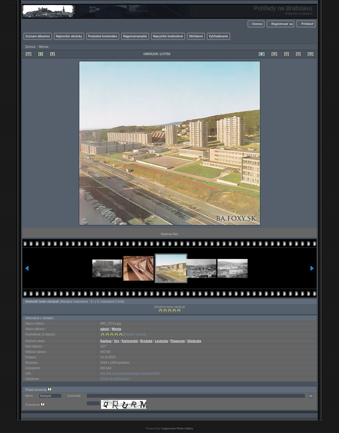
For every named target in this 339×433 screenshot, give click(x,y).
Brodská (146, 341)
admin (104, 329)
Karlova (106, 341)
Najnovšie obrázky (69, 36)
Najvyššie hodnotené (168, 36)
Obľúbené (196, 36)
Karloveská (130, 341)
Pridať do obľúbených (114, 379)
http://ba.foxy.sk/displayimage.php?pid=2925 (130, 373)
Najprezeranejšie (135, 36)
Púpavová (177, 341)
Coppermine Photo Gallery (177, 428)
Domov (257, 24)
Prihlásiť (307, 24)
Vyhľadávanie (218, 36)
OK (311, 395)
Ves (116, 341)
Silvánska (194, 341)
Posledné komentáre (103, 36)
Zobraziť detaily (134, 334)
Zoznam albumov (37, 36)
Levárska (161, 341)
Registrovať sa (282, 24)
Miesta (43, 46)
